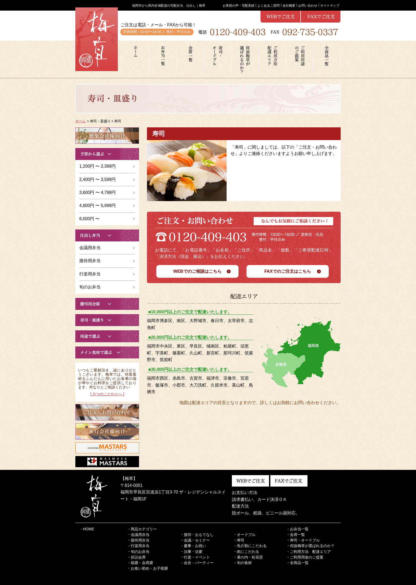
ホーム (135, 59)
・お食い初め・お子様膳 (147, 568)
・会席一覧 (295, 534)
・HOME (86, 529)
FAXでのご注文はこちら (287, 271)
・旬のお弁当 (138, 551)
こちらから (107, 135)
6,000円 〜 (89, 218)
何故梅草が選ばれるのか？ (244, 59)
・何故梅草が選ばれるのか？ (310, 546)
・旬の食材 (242, 563)
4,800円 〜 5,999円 (97, 205)
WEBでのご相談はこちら (197, 271)
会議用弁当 (90, 247)
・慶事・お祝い (193, 546)
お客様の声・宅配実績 (238, 5)
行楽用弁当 (90, 274)
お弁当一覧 (162, 59)
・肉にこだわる (246, 551)
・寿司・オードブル (303, 540)
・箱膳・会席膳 (140, 563)
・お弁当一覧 (297, 529)
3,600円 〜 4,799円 (97, 192)
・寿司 (238, 540)
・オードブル (244, 534)
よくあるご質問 (268, 5)
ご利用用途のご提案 (299, 59)
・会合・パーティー (197, 563)
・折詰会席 (136, 557)
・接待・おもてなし (197, 534)
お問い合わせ (307, 5)
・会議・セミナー (195, 540)
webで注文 (321, 17)
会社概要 (289, 5)
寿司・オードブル (217, 59)
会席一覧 (190, 59)
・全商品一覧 (297, 563)
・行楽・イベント (195, 557)
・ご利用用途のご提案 (304, 557)
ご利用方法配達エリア (272, 59)
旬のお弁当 (90, 287)
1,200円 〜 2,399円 (97, 166)
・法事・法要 (191, 551)
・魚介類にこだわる (250, 546)
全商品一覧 (326, 59)
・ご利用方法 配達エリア (308, 551)
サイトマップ (329, 5)
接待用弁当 (90, 260)
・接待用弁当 (138, 540)
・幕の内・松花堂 (248, 557)
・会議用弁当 (138, 534)
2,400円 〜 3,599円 (97, 179)
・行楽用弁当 (138, 546)
